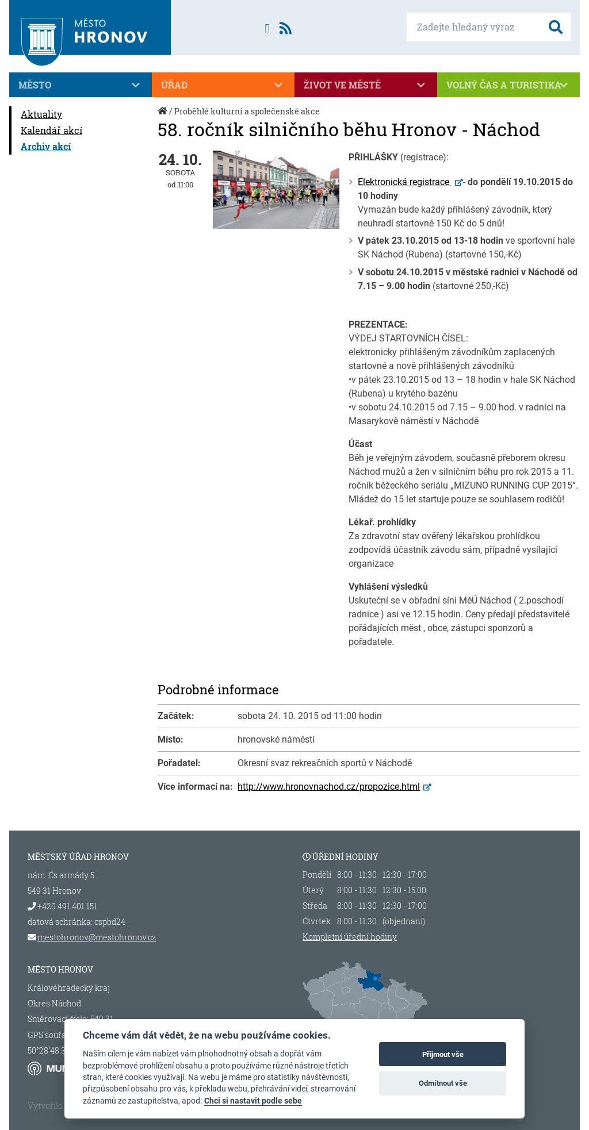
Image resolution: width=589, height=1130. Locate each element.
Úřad (223, 85)
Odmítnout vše (443, 1083)
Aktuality (41, 114)
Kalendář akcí (51, 130)
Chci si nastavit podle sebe (253, 1100)
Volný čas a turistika (508, 85)
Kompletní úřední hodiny (350, 937)
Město (80, 85)
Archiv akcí (46, 146)
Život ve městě (366, 85)
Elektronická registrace (405, 181)
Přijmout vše (443, 1054)
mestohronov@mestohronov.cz (96, 937)
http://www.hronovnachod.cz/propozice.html (329, 786)
